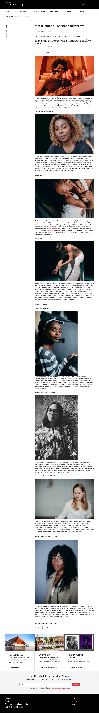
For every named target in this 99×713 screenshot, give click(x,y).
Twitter (73, 704)
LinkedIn (74, 703)
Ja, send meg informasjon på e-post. (40, 688)
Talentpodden (75, 705)
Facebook (74, 700)
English (8, 701)
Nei (48, 627)
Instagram (74, 701)
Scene (50, 31)
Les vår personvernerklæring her (61, 688)
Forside (6, 16)
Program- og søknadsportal (16, 704)
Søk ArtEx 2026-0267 (14, 707)
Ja (38, 627)
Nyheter (11, 16)
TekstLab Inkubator (40, 31)
